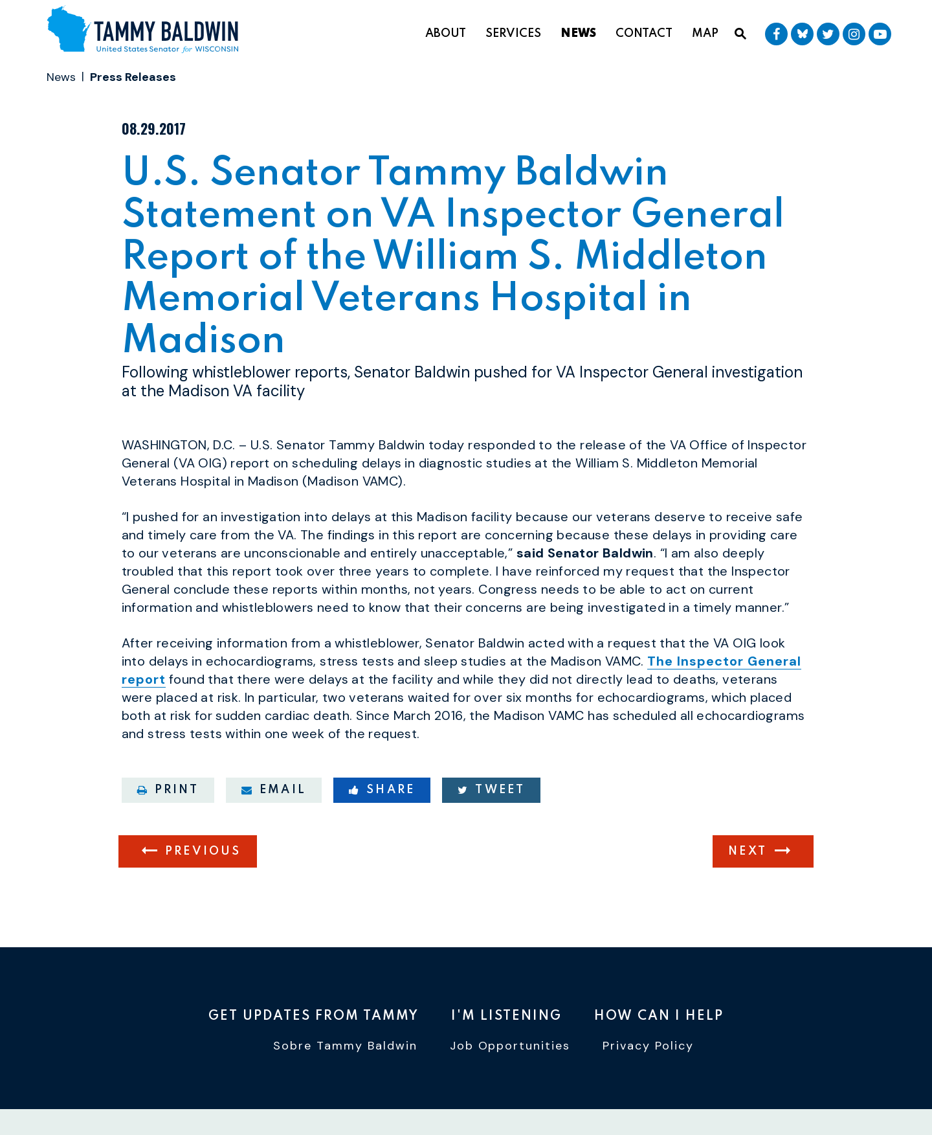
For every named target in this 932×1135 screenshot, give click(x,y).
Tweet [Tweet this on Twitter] (491, 790)
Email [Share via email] (273, 790)
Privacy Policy (648, 1045)
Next (747, 851)
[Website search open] (740, 34)
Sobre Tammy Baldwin (345, 1045)
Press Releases (133, 77)
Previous (203, 851)
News (578, 33)
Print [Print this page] (168, 790)
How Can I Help (659, 1016)
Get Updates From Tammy (313, 1016)
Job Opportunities (510, 1045)
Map (705, 33)
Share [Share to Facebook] (382, 790)
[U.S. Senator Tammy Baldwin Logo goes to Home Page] (147, 31)
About (445, 33)
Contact (644, 33)
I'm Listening (506, 1016)
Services (513, 33)
